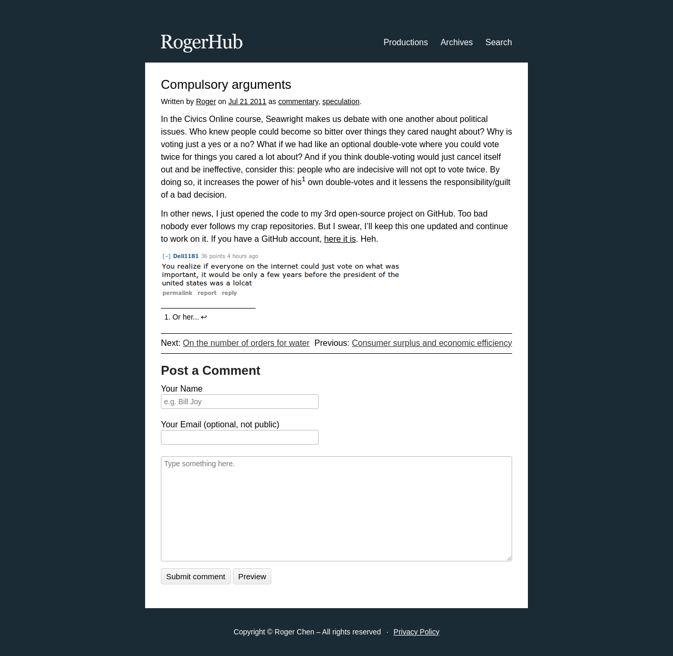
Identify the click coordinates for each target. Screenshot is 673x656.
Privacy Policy (417, 632)
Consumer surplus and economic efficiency (432, 343)
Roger (206, 101)
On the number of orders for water (246, 343)
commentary (298, 101)
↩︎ (204, 317)
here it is (339, 238)
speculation (341, 101)
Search (498, 42)
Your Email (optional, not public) (220, 424)
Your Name (181, 388)
